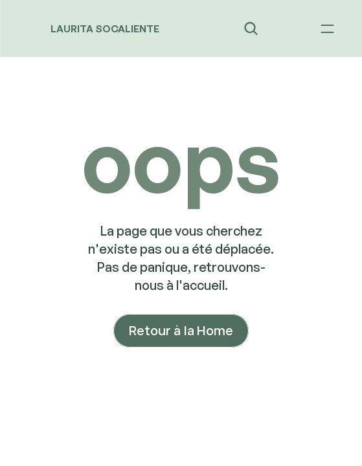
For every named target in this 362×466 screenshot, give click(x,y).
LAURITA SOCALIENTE (105, 29)
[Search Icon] (251, 28)
